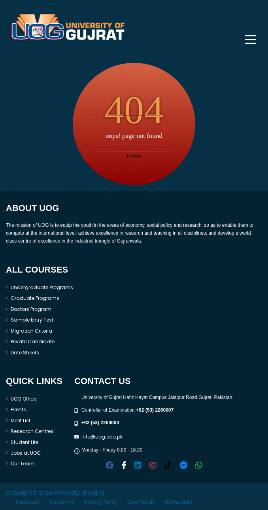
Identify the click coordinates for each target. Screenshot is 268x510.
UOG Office (23, 398)
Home (134, 156)
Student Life (24, 442)
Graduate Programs (35, 298)
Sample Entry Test (32, 319)
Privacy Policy (101, 502)
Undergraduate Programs (42, 287)
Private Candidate (33, 341)
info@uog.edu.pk (102, 436)
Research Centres (32, 431)
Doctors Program (31, 309)
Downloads (141, 502)
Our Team (22, 463)
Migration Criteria (31, 330)
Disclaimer (62, 502)
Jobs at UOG (26, 453)
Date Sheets (25, 352)
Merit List (20, 420)
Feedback (28, 502)
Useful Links (178, 502)
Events (18, 409)
